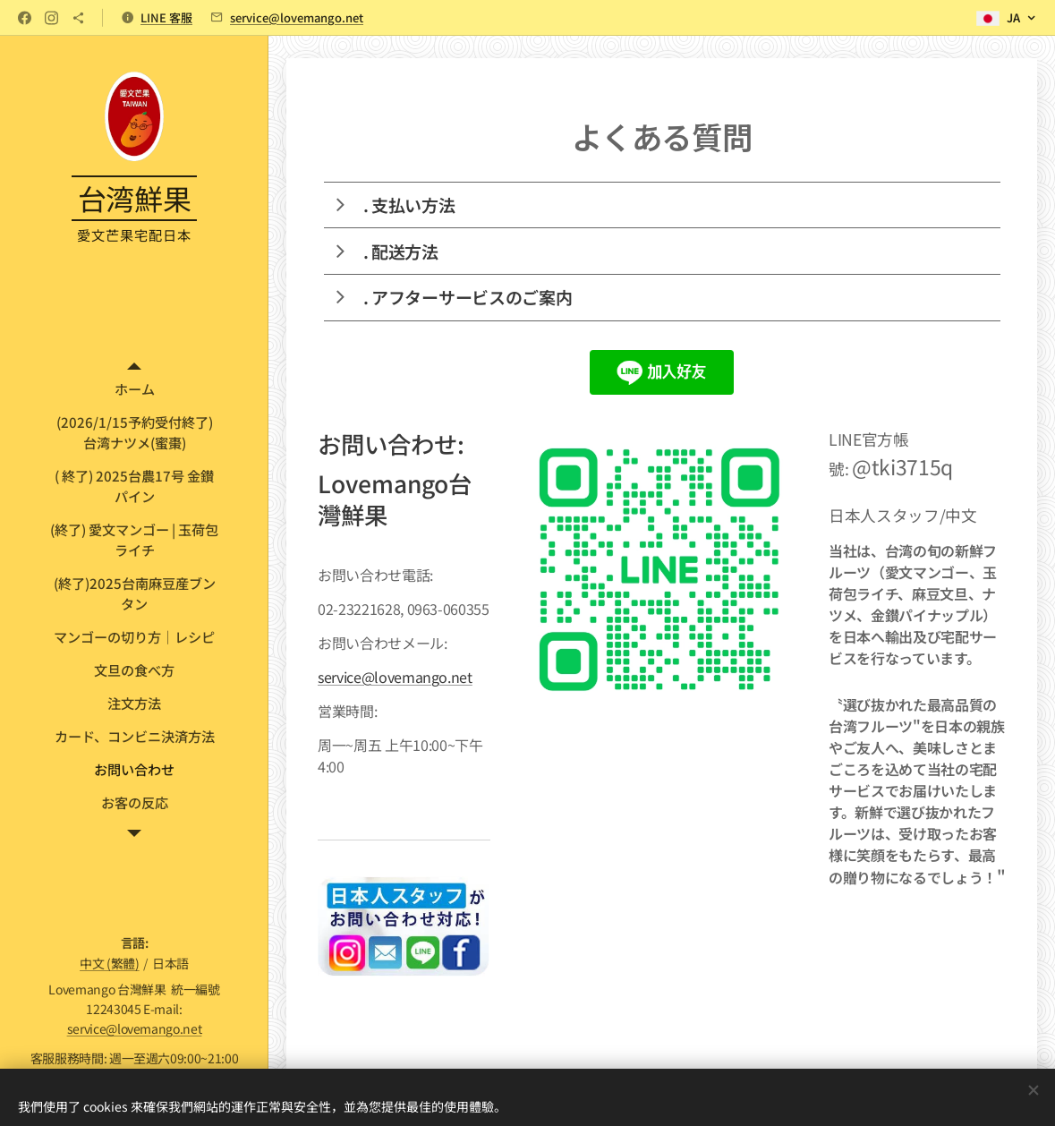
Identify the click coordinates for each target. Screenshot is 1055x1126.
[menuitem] (134, 389)
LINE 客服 (166, 17)
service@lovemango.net (296, 17)
